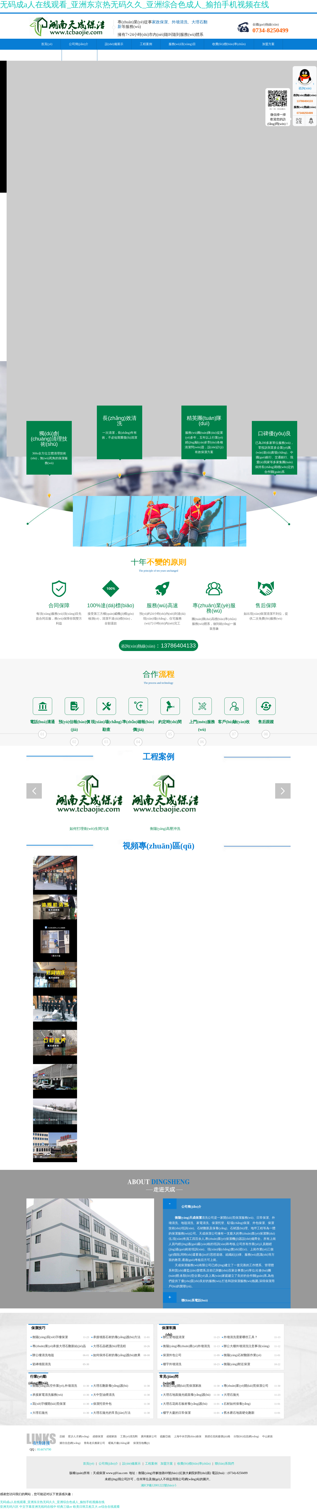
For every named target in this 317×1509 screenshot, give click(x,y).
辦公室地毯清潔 (173, 1337)
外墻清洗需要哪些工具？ (241, 1337)
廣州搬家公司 (149, 1436)
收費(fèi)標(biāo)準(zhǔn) (229, 44)
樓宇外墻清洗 (172, 1364)
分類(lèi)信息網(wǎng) (246, 1436)
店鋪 (62, 1436)
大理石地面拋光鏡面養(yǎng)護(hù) (186, 1394)
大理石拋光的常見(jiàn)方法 (112, 1412)
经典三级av (64, 1506)
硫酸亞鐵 (165, 1436)
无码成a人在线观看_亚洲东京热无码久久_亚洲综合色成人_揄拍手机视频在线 (134, 4)
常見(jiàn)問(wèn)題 (168, 1380)
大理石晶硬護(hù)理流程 (109, 1346)
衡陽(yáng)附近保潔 (237, 1364)
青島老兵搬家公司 (94, 1443)
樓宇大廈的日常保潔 (177, 1412)
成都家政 (111, 1436)
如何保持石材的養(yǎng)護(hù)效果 (117, 1355)
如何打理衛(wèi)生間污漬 (89, 828)
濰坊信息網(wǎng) (70, 1443)
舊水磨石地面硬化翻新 (239, 1412)
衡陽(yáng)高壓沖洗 (165, 828)
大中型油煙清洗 (104, 1394)
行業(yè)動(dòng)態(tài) (38, 1380)
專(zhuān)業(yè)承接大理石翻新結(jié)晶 (59, 1346)
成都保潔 (97, 1436)
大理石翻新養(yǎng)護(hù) (110, 1385)
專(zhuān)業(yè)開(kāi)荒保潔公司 (246, 1385)
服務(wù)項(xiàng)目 (182, 44)
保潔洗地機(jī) (141, 1443)
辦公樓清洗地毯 (43, 1355)
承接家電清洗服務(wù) (47, 1394)
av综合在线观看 (109, 1506)
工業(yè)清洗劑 (129, 1436)
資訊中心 (47, 55)
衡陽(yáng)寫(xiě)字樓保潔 (50, 1337)
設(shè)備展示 (114, 44)
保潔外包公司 (172, 1355)
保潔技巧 (38, 1328)
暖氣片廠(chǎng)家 (119, 1443)
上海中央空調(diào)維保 (187, 1436)
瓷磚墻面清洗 (41, 1364)
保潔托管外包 (102, 1403)
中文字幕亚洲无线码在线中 (37, 1506)
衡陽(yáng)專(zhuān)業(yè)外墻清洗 (186, 1346)
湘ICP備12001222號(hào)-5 (158, 1485)
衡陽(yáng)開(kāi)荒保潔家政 (182, 1385)
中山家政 (267, 1436)
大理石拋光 (40, 1412)
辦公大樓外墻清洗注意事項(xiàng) (246, 1346)
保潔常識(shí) (169, 1331)
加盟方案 (268, 44)
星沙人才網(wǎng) (78, 1436)
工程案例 (146, 44)
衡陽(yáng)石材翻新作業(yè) (242, 1355)
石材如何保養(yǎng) (237, 1403)
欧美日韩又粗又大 (85, 1506)
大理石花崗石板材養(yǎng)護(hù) (185, 1403)
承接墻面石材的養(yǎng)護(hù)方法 (117, 1337)
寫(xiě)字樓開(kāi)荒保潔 (49, 1403)
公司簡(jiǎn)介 (78, 44)
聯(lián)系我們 (79, 55)
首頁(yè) (46, 44)
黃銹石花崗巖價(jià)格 (217, 1436)
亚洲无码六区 (9, 1506)
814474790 (44, 1449)
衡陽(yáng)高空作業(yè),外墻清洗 (54, 1385)
